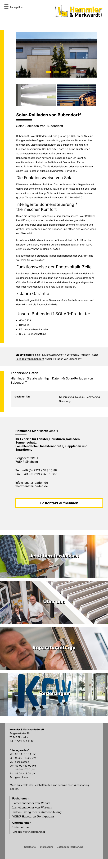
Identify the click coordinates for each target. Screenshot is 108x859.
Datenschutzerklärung (70, 846)
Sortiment (72, 354)
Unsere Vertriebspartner (28, 831)
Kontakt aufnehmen (61, 503)
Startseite (30, 846)
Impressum (46, 846)
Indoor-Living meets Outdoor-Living (37, 812)
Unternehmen (21, 822)
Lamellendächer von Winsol (31, 803)
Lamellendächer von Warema (32, 807)
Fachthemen (20, 798)
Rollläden (85, 354)
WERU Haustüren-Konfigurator (33, 816)
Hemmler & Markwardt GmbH (47, 354)
